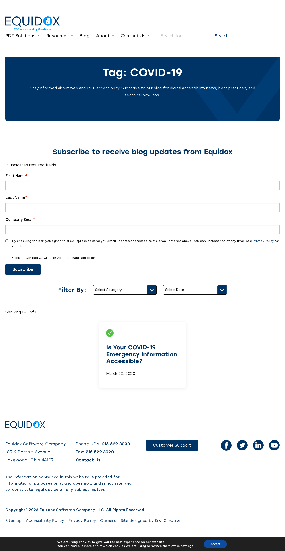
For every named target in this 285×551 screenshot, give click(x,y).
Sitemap (13, 520)
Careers (108, 520)
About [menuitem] (103, 35)
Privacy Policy (263, 241)
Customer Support (175, 447)
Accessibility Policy (45, 520)
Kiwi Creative (168, 520)
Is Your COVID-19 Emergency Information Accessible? (141, 354)
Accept (215, 544)
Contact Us (88, 460)
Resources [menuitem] (57, 35)
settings (187, 546)
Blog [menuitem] (85, 35)
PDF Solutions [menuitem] (20, 35)
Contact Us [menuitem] (133, 35)
